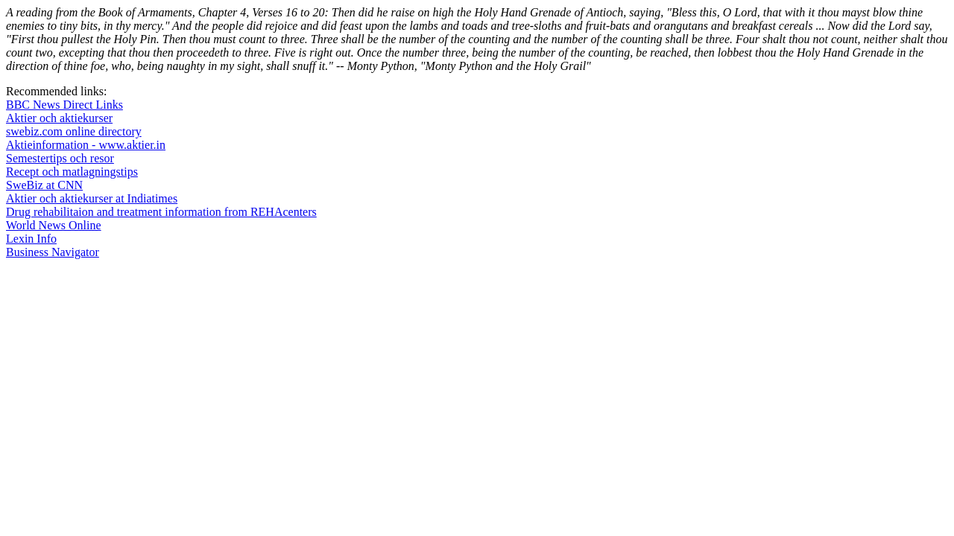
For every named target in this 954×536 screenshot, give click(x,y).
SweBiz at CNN (44, 185)
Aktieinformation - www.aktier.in (85, 144)
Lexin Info (31, 238)
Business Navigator (52, 252)
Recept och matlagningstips (72, 171)
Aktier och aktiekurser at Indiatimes (91, 198)
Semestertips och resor (60, 158)
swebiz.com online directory (74, 131)
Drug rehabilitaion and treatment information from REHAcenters (161, 211)
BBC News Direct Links (64, 104)
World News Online (53, 225)
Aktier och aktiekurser (59, 118)
